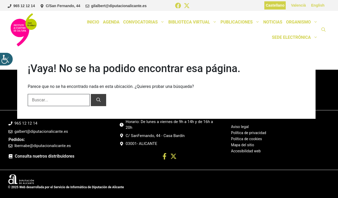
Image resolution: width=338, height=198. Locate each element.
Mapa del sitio (242, 145)
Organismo (303, 22)
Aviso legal (240, 127)
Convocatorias (145, 22)
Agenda (111, 22)
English (318, 5)
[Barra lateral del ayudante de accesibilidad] (6, 59)
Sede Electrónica (296, 37)
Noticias (272, 22)
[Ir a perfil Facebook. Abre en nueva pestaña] (164, 157)
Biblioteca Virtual (193, 22)
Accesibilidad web (246, 151)
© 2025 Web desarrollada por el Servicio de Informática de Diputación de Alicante (66, 187)
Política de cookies (246, 139)
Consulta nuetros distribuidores (44, 156)
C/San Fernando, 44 (63, 6)
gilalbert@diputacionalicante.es (119, 6)
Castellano (275, 5)
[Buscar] (98, 100)
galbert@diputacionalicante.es (41, 131)
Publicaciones (240, 22)
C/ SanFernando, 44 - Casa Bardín (155, 135)
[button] (323, 29)
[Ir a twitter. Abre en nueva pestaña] (173, 157)
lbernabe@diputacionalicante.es (43, 145)
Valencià (298, 5)
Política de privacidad (248, 133)
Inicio (93, 22)
